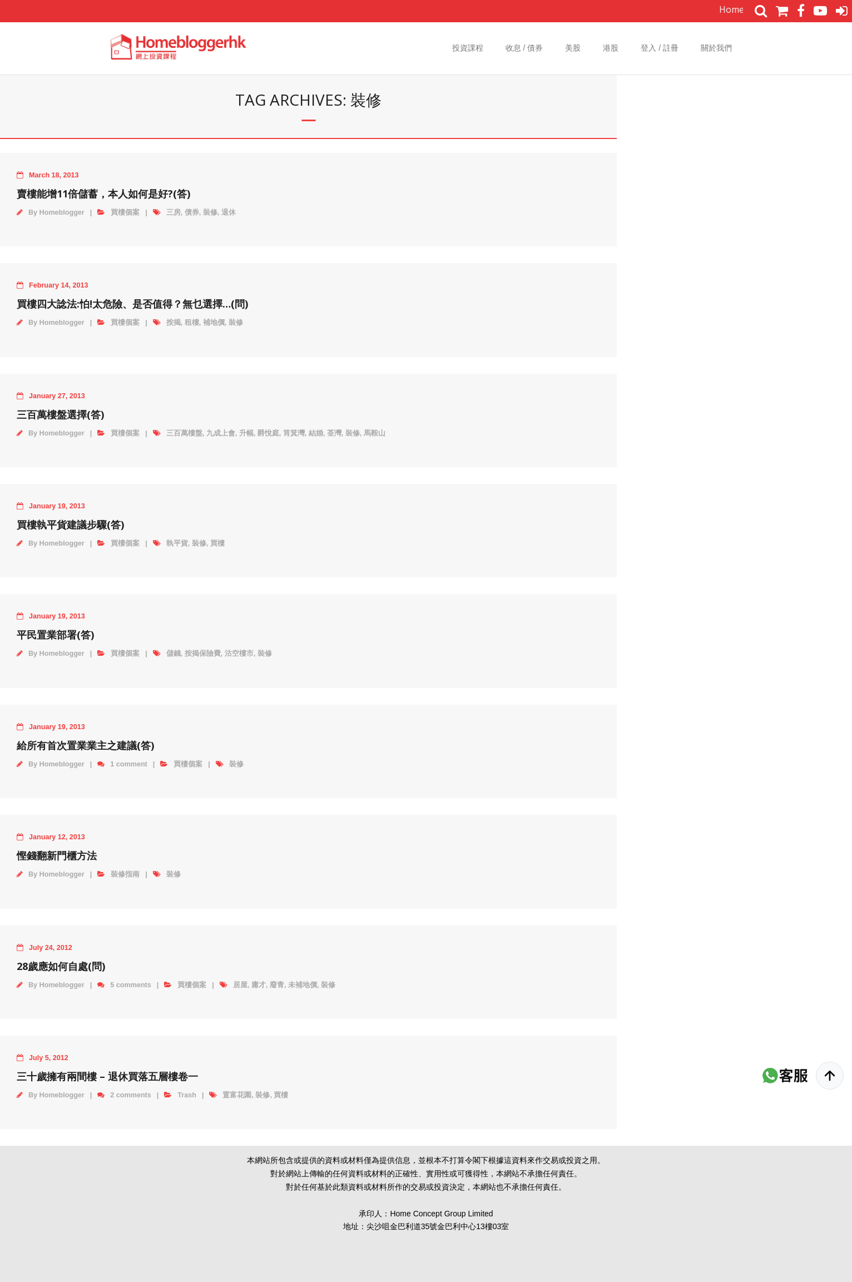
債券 (192, 212)
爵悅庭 (268, 433)
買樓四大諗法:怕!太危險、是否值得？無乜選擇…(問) (132, 303)
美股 (573, 47)
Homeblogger (62, 212)
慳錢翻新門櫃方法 (57, 855)
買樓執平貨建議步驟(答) (70, 524)
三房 (173, 212)
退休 (228, 212)
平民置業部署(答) (55, 634)
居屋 (240, 985)
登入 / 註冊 (659, 47)
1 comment (128, 764)
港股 (610, 47)
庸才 (258, 985)
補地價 (214, 322)
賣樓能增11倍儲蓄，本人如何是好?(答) (103, 193)
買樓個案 (125, 212)
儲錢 (173, 653)
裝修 (210, 212)
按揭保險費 (203, 653)
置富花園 (236, 1095)
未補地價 (302, 985)
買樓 (217, 543)
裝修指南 (125, 874)
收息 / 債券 (524, 47)
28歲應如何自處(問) (61, 966)
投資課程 (467, 47)
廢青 (277, 985)
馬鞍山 (374, 433)
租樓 (192, 322)
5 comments (130, 985)
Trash (186, 1095)
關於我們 (716, 47)
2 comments (130, 1095)
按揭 (173, 322)
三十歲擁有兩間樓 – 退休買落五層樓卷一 (107, 1076)
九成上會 (220, 433)
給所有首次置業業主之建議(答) (85, 745)
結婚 (316, 433)
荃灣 (334, 433)
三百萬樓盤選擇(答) (60, 414)
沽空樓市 (239, 653)
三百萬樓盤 (184, 433)
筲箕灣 (294, 433)
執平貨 (177, 543)
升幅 (246, 433)
